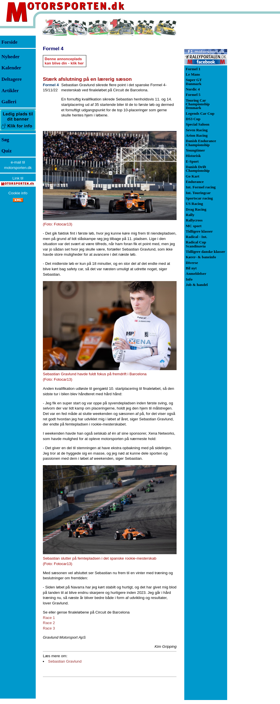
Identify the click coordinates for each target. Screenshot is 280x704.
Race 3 (49, 628)
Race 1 (49, 618)
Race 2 (49, 623)
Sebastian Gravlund (64, 661)
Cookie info (17, 193)
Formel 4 (53, 48)
